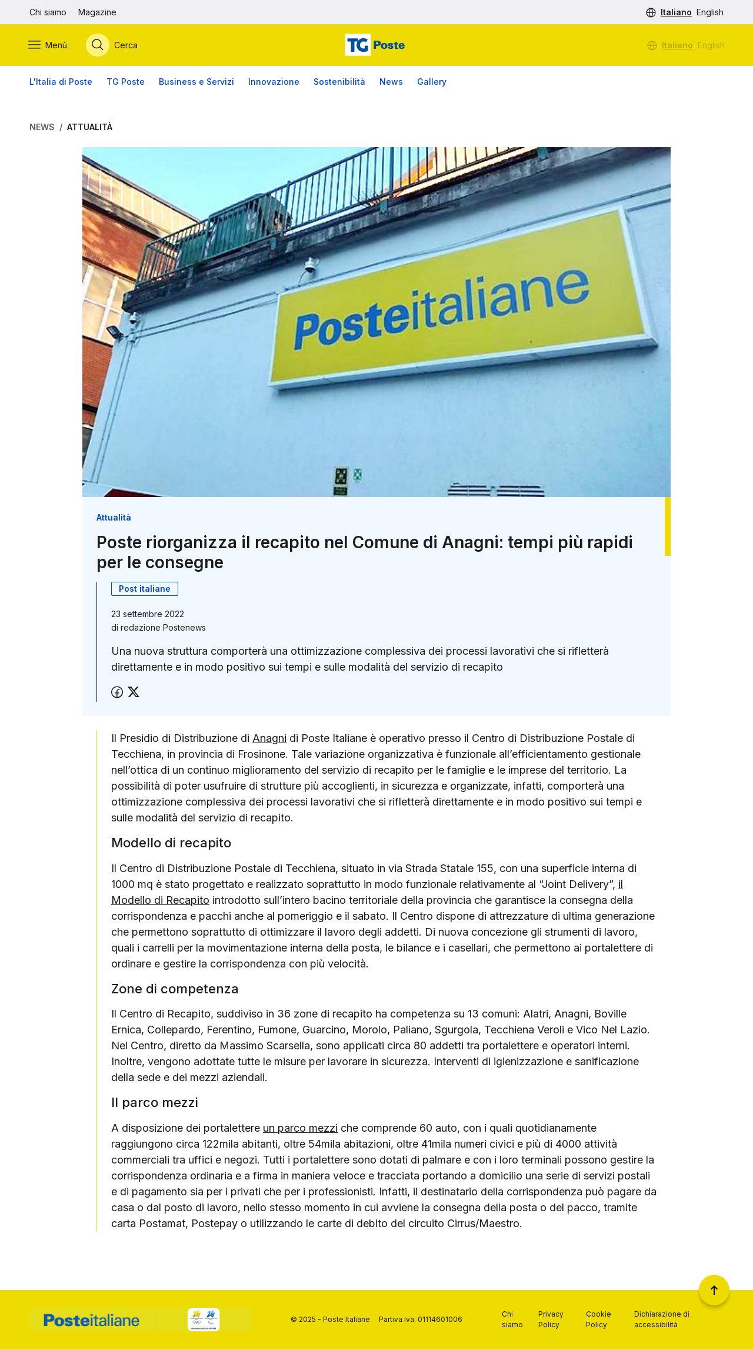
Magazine (97, 12)
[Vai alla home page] (376, 45)
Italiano (676, 12)
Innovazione (273, 82)
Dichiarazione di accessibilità (661, 1319)
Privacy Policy (551, 1319)
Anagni (269, 738)
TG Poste (125, 82)
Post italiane (145, 589)
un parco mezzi (300, 1128)
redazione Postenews (163, 628)
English (710, 12)
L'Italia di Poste (60, 82)
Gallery (432, 82)
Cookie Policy (598, 1319)
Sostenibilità (339, 82)
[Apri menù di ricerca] (113, 45)
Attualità (89, 127)
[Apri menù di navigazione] (48, 45)
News (391, 82)
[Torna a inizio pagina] (714, 1290)
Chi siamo (47, 12)
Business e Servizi (196, 82)
